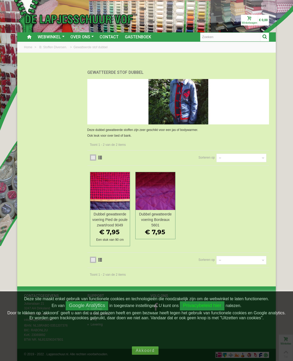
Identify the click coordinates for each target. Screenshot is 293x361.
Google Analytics (87, 305)
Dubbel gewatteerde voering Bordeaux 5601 (155, 219)
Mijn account (257, 6)
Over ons (82, 36)
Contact (109, 36)
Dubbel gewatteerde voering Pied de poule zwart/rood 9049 (109, 219)
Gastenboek (138, 36)
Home (28, 47)
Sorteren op (206, 157)
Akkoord (145, 350)
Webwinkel (51, 36)
